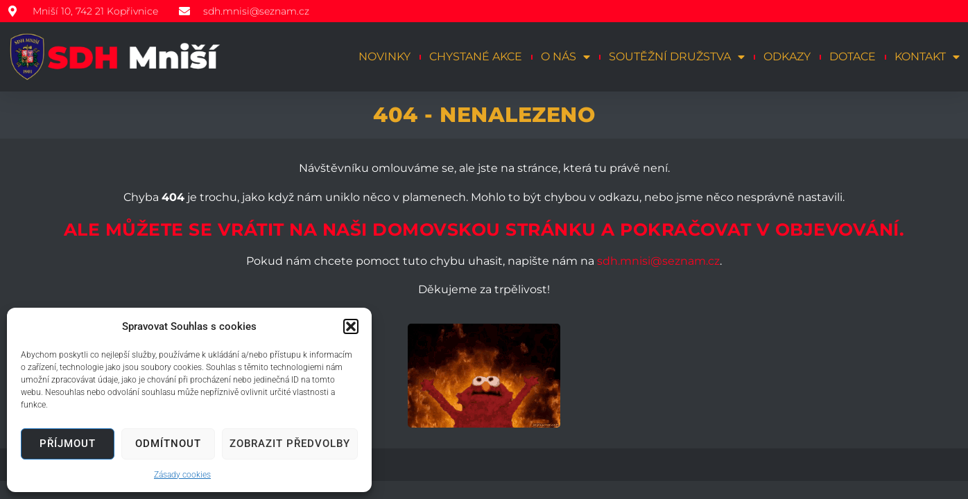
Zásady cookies (182, 475)
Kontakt (927, 57)
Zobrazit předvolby (290, 443)
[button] (351, 326)
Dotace (852, 56)
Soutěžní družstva (677, 57)
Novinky (384, 56)
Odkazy (787, 56)
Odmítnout (168, 443)
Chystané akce (475, 56)
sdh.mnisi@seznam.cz (658, 261)
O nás (565, 57)
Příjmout (68, 443)
